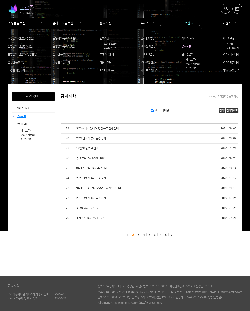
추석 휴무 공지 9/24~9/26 (90, 218)
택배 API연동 (147, 54)
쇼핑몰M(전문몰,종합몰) (21, 38)
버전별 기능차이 (16, 70)
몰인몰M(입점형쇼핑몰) (21, 46)
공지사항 (186, 46)
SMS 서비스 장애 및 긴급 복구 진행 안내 (97, 128)
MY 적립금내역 (231, 62)
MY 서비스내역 (231, 54)
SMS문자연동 (148, 46)
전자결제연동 (148, 38)
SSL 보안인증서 (149, 62)
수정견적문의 (193, 64)
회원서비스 (230, 23)
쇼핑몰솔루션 (16, 23)
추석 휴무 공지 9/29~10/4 (90, 158)
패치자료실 (228, 38)
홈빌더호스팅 (111, 48)
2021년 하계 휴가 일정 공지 (91, 138)
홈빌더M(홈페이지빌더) (66, 38)
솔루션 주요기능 (16, 62)
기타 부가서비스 (149, 70)
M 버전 (230, 43)
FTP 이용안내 (107, 54)
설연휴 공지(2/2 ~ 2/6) (89, 208)
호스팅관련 (191, 68)
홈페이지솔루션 (63, 23)
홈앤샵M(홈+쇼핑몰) (64, 46)
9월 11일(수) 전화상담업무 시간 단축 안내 (98, 188)
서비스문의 (191, 59)
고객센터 (187, 23)
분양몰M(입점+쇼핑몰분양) (23, 54)
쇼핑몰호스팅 (111, 43)
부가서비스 (148, 23)
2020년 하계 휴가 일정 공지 (91, 178)
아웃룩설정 (105, 62)
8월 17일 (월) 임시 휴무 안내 (91, 168)
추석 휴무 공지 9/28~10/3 (22, 298)
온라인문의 (187, 54)
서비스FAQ (188, 38)
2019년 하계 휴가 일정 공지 (91, 198)
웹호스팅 (105, 23)
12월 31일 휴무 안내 (87, 148)
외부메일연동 (107, 70)
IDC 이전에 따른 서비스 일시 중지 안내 (28, 294)
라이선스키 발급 (231, 70)
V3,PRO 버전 (234, 48)
